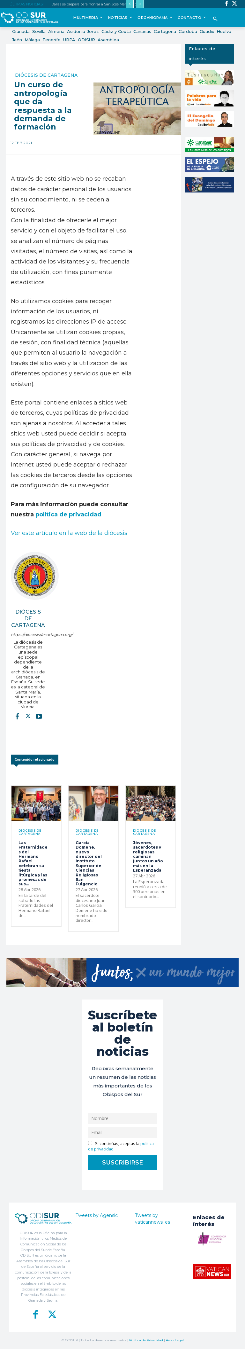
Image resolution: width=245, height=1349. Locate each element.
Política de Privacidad (146, 1340)
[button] (215, 19)
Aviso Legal (175, 1340)
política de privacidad (68, 514)
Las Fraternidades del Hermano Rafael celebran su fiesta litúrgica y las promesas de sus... (33, 863)
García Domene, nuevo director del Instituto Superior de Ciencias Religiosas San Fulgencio (89, 863)
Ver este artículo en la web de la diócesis (69, 533)
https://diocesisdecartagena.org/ (28, 634)
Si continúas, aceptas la (121, 1146)
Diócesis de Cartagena (46, 75)
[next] (140, 4)
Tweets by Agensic (97, 1215)
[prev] (130, 4)
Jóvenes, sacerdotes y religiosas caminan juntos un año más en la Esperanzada (148, 856)
